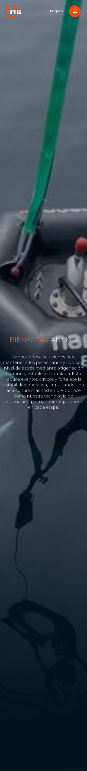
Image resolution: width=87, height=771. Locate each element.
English (56, 11)
